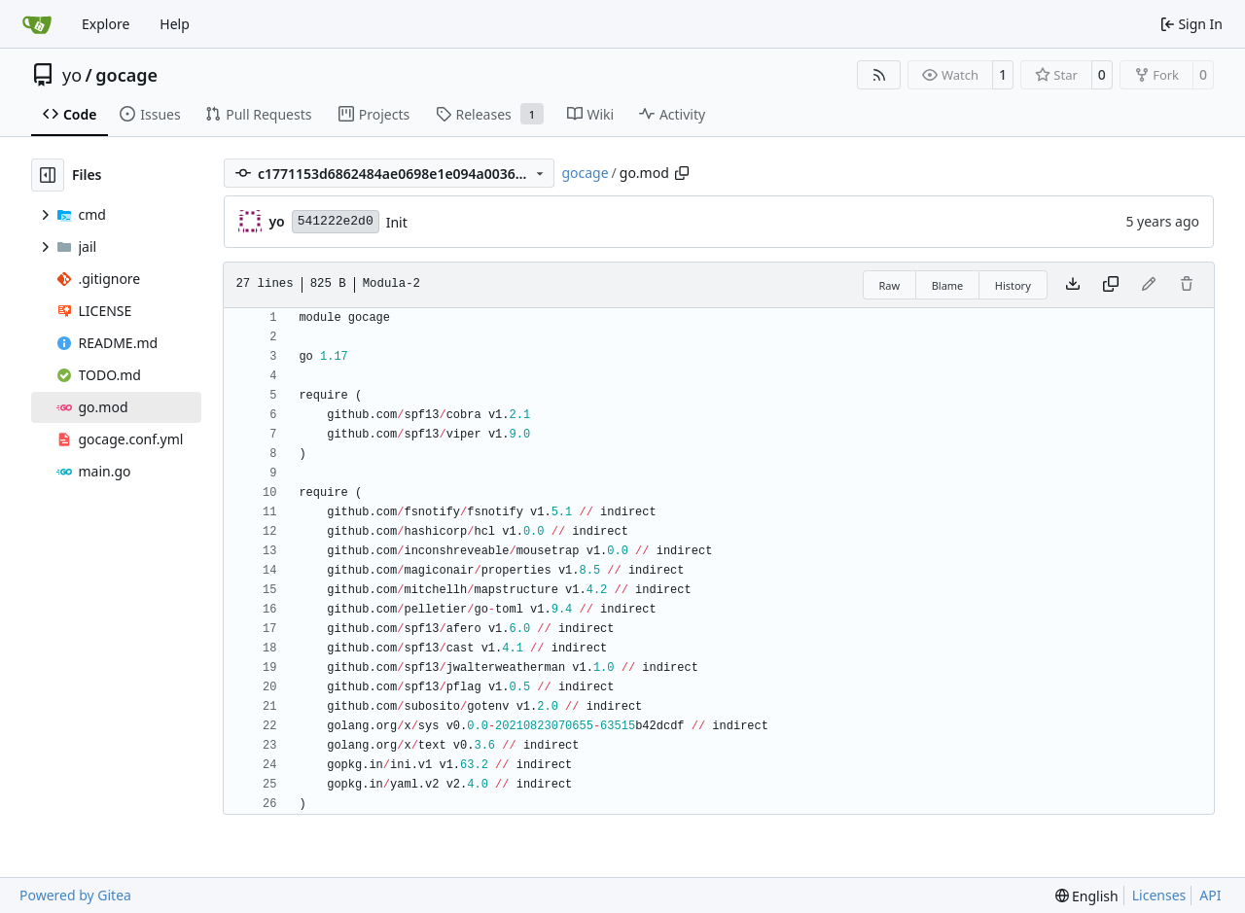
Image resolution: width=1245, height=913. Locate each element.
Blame (948, 285)
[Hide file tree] (47, 175)
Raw (890, 285)
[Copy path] (682, 173)
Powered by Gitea (75, 895)
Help (175, 24)
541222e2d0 (336, 221)
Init (397, 222)
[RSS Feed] (879, 74)
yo (72, 75)
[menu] (1087, 896)
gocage (126, 75)
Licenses (1159, 895)
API (1210, 895)
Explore (105, 24)
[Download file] (1072, 284)
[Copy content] (1110, 284)
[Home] (37, 24)
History (1013, 285)
